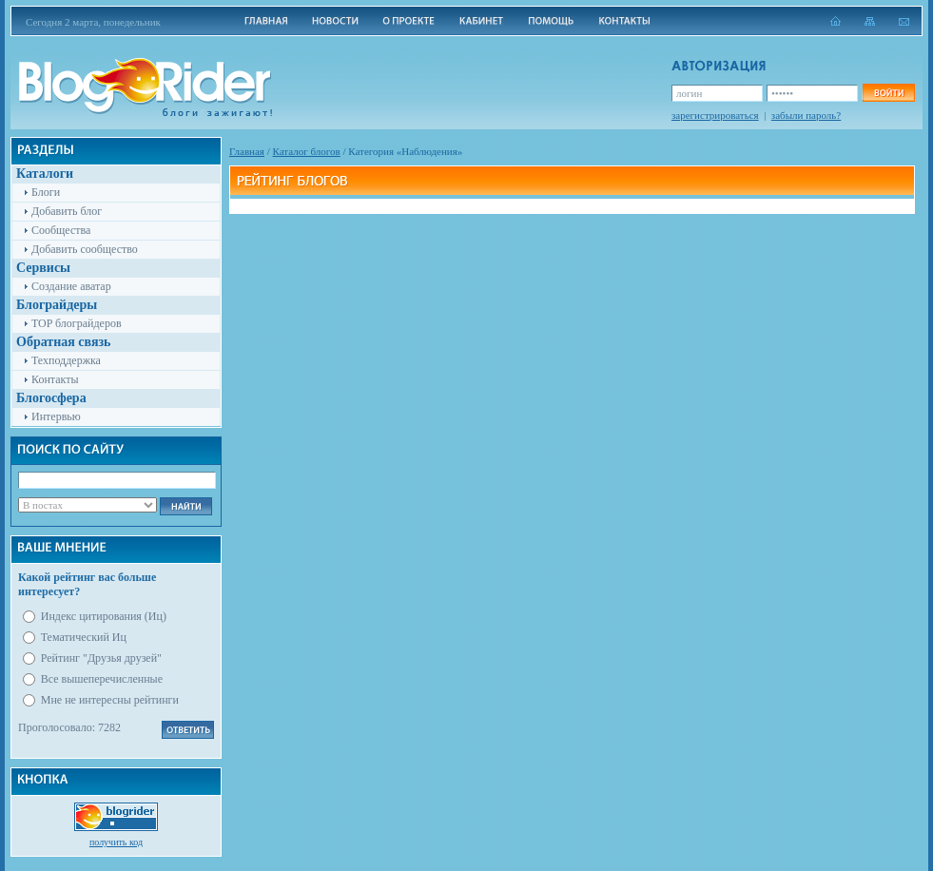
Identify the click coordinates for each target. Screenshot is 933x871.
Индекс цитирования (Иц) (103, 616)
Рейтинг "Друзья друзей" (101, 658)
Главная (246, 151)
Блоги (45, 192)
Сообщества (60, 230)
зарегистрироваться (715, 115)
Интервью (56, 416)
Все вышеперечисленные (102, 679)
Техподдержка (66, 360)
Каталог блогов (306, 151)
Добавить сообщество (84, 249)
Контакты (55, 379)
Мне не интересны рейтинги (110, 699)
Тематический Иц (83, 637)
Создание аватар (71, 286)
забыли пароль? (806, 115)
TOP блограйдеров (76, 323)
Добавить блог (66, 211)
